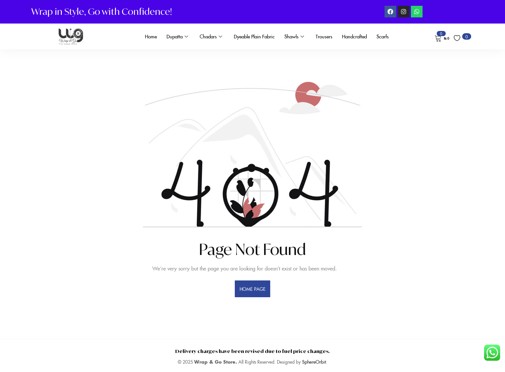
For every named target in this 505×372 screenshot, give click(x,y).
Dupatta (177, 36)
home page (252, 289)
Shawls (294, 36)
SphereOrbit (314, 361)
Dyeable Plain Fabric (254, 36)
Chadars (211, 36)
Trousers (324, 36)
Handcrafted (354, 36)
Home (151, 36)
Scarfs (382, 36)
